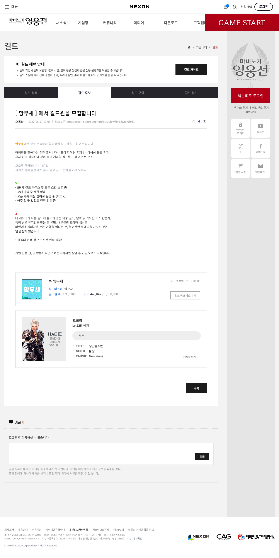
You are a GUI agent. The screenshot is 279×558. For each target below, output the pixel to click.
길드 (215, 47)
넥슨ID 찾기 (241, 107)
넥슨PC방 (118, 529)
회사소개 (9, 529)
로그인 (263, 7)
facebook (199, 121)
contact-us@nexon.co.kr (26, 538)
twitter (205, 121)
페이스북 (260, 148)
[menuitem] (61, 22)
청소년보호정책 (100, 529)
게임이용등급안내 (55, 529)
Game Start (242, 22)
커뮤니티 (201, 47)
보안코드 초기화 (240, 128)
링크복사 (193, 121)
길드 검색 (31, 92)
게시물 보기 (189, 357)
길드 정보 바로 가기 (185, 295)
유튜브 (260, 128)
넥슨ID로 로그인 (251, 95)
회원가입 (246, 7)
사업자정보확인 (134, 538)
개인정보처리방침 (78, 529)
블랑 (92, 351)
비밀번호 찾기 (260, 107)
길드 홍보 (84, 92)
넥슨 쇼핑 (240, 168)
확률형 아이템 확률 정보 (141, 529)
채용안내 (22, 529)
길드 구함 (137, 92)
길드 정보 (191, 92)
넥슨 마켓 (260, 168)
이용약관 (36, 529)
